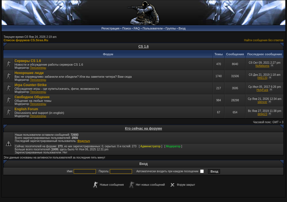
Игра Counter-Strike (31, 85)
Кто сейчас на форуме (143, 128)
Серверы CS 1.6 (28, 61)
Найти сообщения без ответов (263, 40)
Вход (182, 28)
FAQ (137, 28)
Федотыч (83, 141)
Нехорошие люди (29, 73)
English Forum (26, 109)
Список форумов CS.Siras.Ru (26, 40)
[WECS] (262, 77)
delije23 (262, 114)
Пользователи (153, 28)
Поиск (126, 28)
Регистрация (110, 28)
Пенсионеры (38, 67)
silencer (262, 102)
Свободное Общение (32, 97)
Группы (170, 28)
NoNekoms (262, 65)
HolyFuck (262, 89)
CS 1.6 (143, 47)
